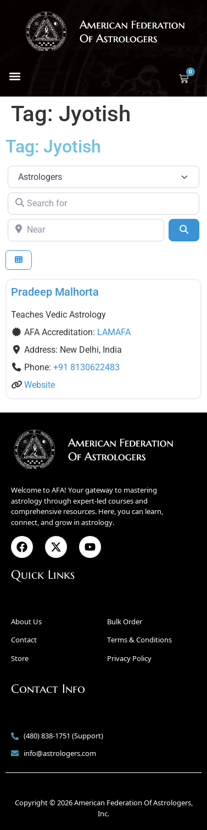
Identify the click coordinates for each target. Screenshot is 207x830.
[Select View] (18, 260)
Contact (24, 640)
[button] (14, 76)
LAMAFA (114, 332)
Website (39, 385)
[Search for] (103, 203)
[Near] (86, 230)
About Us (26, 621)
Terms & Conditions (139, 640)
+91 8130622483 (86, 367)
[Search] (184, 230)
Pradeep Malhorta (55, 291)
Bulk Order (124, 621)
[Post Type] (103, 177)
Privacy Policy (129, 658)
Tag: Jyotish (53, 146)
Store (20, 658)
